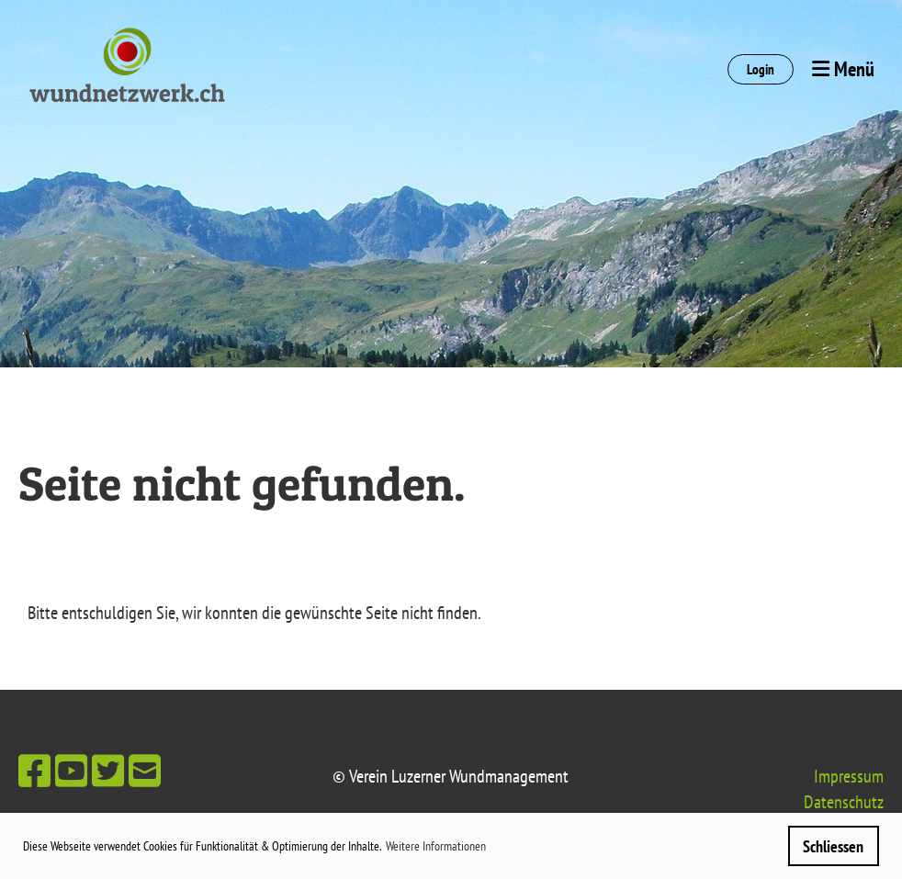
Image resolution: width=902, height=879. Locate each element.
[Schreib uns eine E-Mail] (145, 770)
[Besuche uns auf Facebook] (34, 770)
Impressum (849, 776)
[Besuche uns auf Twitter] (108, 770)
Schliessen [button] (833, 846)
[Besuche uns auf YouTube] (71, 770)
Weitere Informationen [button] (436, 846)
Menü (843, 69)
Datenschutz (844, 802)
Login (760, 69)
